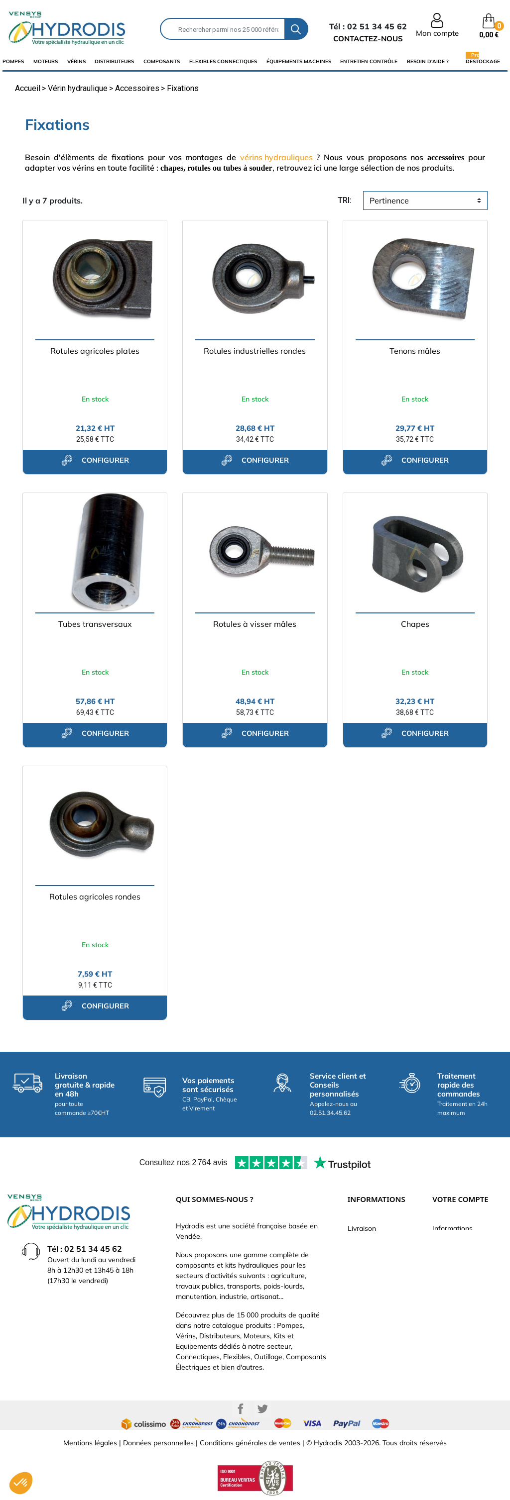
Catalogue (364, 1258)
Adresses (447, 1303)
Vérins (76, 61)
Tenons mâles (414, 351)
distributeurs (114, 61)
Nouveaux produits (377, 1317)
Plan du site (366, 1332)
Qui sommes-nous (377, 1273)
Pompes (13, 61)
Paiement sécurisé (377, 1243)
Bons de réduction (461, 1317)
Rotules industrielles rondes (255, 351)
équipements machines (298, 61)
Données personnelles (158, 1442)
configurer (95, 460)
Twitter (262, 1408)
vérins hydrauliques (276, 157)
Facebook (240, 1408)
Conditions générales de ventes (250, 1442)
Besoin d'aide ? (428, 61)
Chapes (415, 624)
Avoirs (442, 1288)
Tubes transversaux (95, 624)
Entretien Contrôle (368, 61)
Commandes (452, 1273)
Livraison (362, 1228)
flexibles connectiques (223, 61)
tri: (345, 200)
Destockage (483, 61)
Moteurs (45, 61)
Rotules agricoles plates (94, 351)
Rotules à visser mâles (254, 624)
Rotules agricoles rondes (94, 896)
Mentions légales (90, 1442)
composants (161, 61)
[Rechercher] (222, 29)
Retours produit (457, 1258)
